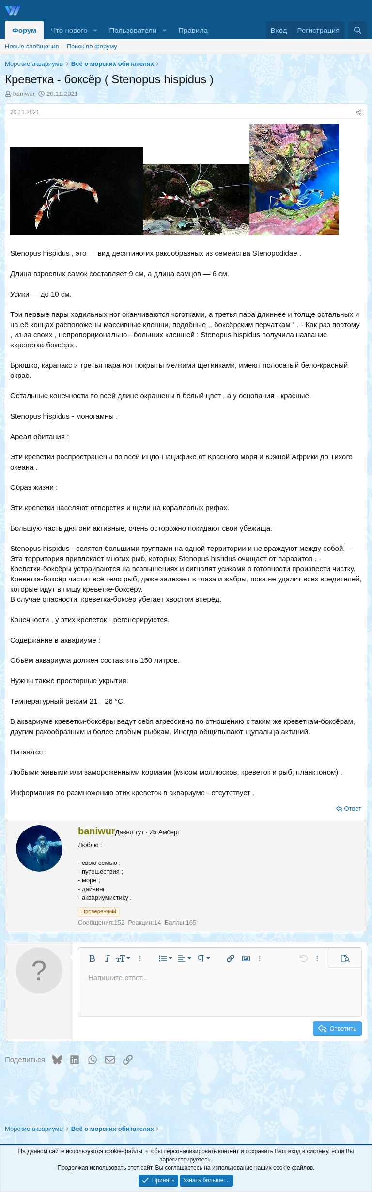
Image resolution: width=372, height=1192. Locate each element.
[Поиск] (357, 30)
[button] (95, 30)
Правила (193, 30)
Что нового (69, 30)
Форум (24, 30)
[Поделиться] (359, 112)
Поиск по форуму (92, 46)
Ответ (352, 808)
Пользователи (133, 30)
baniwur (24, 93)
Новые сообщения (32, 46)
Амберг (169, 832)
